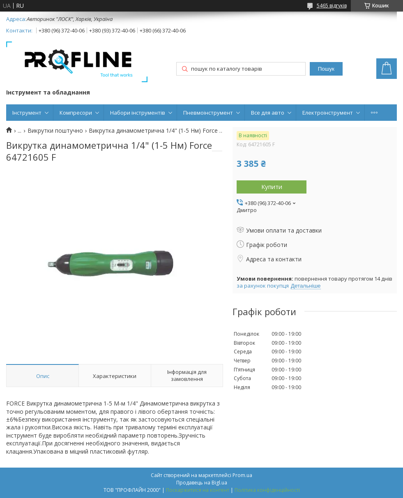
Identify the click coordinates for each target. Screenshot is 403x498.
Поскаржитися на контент (197, 489)
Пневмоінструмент (208, 112)
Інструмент (26, 112)
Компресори (76, 112)
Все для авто (267, 112)
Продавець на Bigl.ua (201, 482)
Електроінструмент (327, 112)
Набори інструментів (137, 112)
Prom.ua (242, 475)
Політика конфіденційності (267, 489)
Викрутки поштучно (55, 130)
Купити (271, 186)
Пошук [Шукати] (326, 69)
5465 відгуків (332, 5)
